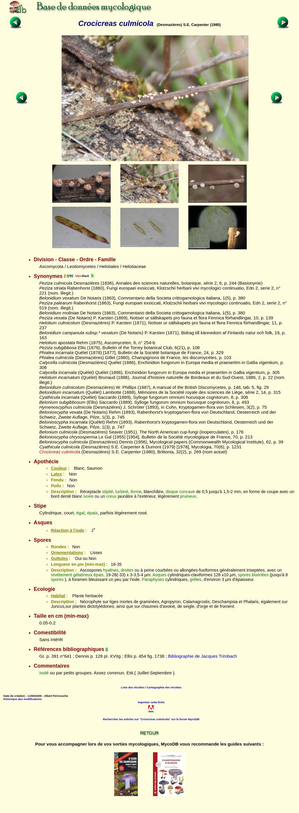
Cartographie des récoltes (164, 687)
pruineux (188, 496)
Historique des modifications (22, 699)
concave (187, 491)
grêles (195, 579)
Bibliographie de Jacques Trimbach (202, 656)
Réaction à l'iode (67, 530)
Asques (159, 574)
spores (244, 574)
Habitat (58, 595)
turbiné (121, 491)
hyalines (111, 570)
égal (80, 512)
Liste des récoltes (133, 687)
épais (92, 512)
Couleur (59, 468)
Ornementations (67, 552)
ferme (136, 491)
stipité (107, 491)
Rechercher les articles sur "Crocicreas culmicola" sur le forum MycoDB (151, 719)
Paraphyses (153, 579)
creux (111, 496)
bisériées (260, 574)
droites (127, 570)
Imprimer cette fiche (151, 702)
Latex (56, 474)
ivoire (88, 496)
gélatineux (82, 574)
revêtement (61, 574)
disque (172, 491)
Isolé (43, 672)
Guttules (59, 558)
